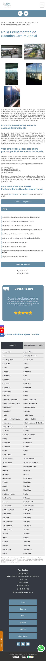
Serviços (23, 623)
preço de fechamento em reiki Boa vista (15, 256)
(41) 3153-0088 (23, 274)
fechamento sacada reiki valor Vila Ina (14, 242)
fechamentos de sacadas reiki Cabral (14, 246)
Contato (23, 629)
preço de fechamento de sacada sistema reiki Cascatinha (20, 217)
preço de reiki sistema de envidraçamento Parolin (18, 221)
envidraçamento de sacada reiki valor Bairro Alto (18, 234)
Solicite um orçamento (23, 202)
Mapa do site (22, 636)
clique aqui (24, 194)
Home (23, 602)
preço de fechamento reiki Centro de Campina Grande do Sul (22, 230)
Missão (23, 616)
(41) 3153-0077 (14, 194)
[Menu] (42, 5)
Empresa (23, 609)
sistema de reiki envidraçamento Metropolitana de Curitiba (21, 238)
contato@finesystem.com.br (23, 592)
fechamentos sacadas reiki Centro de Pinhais (17, 225)
